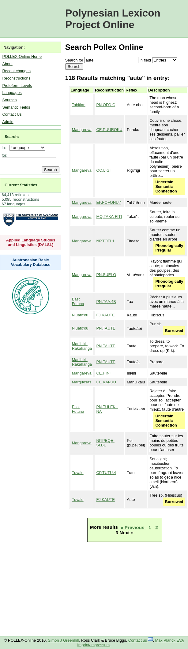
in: (5, 147)
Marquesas (81, 382)
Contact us (140, 640)
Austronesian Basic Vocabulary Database (31, 262)
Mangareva (82, 129)
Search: (12, 136)
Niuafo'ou (80, 315)
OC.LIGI (103, 170)
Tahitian (78, 105)
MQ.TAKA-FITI (109, 216)
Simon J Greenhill (63, 640)
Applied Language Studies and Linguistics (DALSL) (30, 242)
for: (5, 155)
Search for (74, 60)
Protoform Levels (17, 85)
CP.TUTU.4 (106, 472)
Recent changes (16, 71)
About (7, 64)
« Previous (133, 527)
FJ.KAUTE (105, 315)
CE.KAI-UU (106, 382)
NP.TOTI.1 (105, 241)
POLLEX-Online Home (22, 56)
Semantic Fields (16, 107)
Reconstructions (16, 78)
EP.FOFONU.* (108, 202)
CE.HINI (103, 373)
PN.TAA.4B (106, 301)
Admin (7, 121)
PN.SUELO (106, 274)
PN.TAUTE (105, 328)
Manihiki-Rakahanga (82, 346)
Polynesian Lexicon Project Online (112, 18)
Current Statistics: (22, 185)
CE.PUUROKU (109, 129)
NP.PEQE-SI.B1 (105, 442)
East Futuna (78, 301)
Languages (11, 92)
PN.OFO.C (105, 105)
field (147, 60)
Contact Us (11, 114)
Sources (9, 100)
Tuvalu (78, 472)
